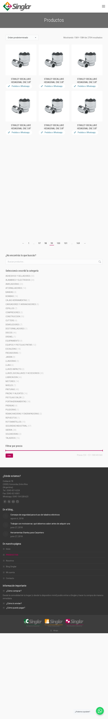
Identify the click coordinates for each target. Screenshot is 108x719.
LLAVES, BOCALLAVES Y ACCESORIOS (22, 373)
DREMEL (9, 337)
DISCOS (9, 333)
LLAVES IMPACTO (13, 369)
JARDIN (9, 357)
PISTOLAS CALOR (13, 397)
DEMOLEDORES (12, 324)
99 (52, 243)
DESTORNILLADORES (15, 329)
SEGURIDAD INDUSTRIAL (16, 426)
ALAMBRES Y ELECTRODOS (18, 280)
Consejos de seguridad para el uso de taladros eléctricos (35, 515)
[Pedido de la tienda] (22, 37)
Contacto (10, 578)
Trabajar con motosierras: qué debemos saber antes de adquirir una (40, 524)
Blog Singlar (11, 566)
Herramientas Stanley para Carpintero (27, 532)
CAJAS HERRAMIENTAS (16, 300)
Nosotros (10, 561)
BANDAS (9, 292)
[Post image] (5, 516)
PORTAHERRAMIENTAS (16, 401)
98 (46, 243)
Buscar (99, 261)
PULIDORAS (11, 410)
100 (58, 243)
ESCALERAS (11, 349)
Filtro (9, 456)
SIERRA (9, 430)
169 (78, 243)
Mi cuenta (10, 572)
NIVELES (9, 385)
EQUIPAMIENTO (12, 341)
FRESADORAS (12, 353)
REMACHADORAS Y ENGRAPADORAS (22, 414)
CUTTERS (10, 320)
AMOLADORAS (12, 284)
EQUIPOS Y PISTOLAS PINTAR (19, 345)
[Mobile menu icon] (103, 6)
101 (65, 243)
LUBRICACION (12, 377)
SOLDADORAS (12, 434)
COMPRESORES (13, 312)
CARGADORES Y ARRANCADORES (21, 304)
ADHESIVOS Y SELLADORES (18, 276)
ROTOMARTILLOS (13, 422)
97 (39, 243)
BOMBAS (10, 296)
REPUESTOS (11, 418)
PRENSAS (10, 405)
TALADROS (11, 438)
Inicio (8, 549)
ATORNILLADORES (14, 288)
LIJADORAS (11, 361)
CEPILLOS (10, 308)
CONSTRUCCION (13, 316)
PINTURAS (10, 389)
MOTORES (10, 381)
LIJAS (8, 365)
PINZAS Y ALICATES (14, 393)
